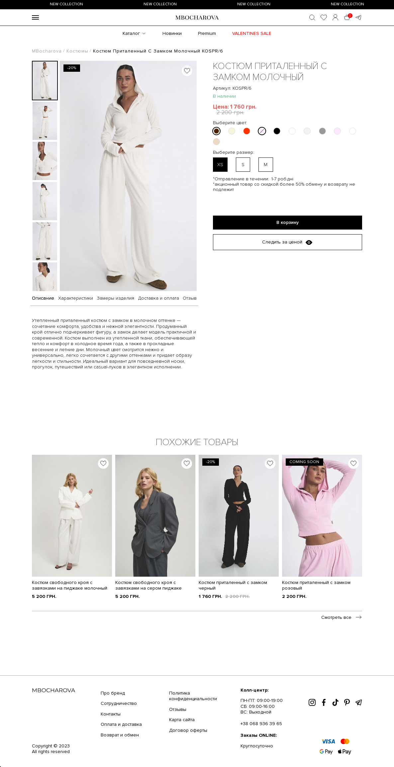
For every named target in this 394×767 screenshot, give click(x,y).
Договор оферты (188, 730)
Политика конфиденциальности (193, 696)
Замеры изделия (115, 298)
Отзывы (177, 709)
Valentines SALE (251, 33)
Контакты (111, 714)
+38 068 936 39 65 (261, 723)
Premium (207, 33)
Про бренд (113, 693)
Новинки (172, 33)
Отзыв (190, 298)
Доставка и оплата (158, 298)
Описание (43, 298)
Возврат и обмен (120, 735)
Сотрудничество (119, 703)
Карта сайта (182, 719)
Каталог (131, 33)
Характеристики (75, 298)
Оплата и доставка (121, 724)
